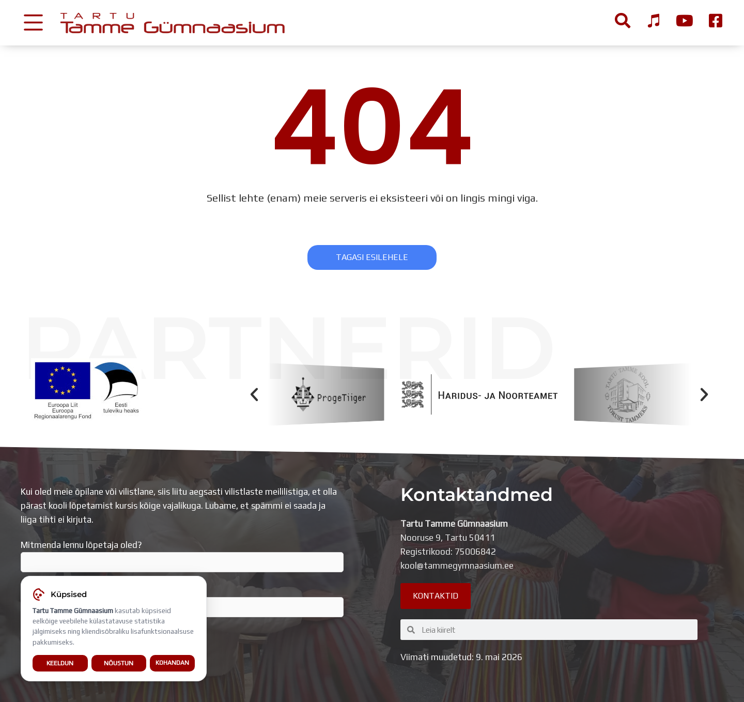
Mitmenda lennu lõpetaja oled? (182, 556)
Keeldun (60, 664)
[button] (254, 394)
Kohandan (172, 664)
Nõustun (118, 664)
